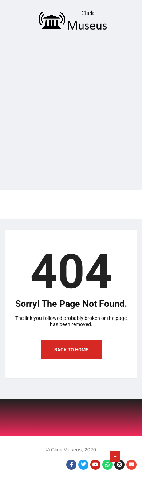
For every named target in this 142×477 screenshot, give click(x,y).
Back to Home (71, 349)
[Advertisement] (68, 112)
